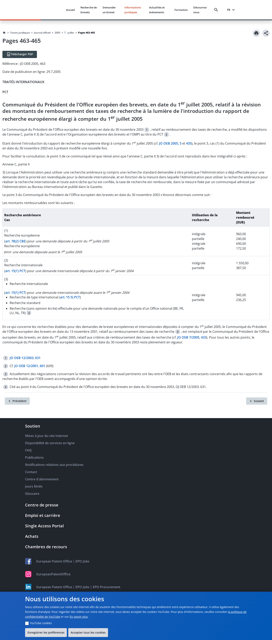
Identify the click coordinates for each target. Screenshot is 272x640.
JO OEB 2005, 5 (170, 143)
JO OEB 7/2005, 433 (191, 337)
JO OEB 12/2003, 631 (25, 358)
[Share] (266, 33)
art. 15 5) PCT (70, 297)
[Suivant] (256, 401)
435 (189, 143)
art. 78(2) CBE (15, 241)
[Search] (217, 10)
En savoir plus (79, 617)
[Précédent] (17, 401)
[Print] (256, 33)
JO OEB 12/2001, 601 (29, 366)
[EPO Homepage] (47, 9)
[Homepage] (4, 33)
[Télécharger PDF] (19, 54)
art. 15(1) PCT (15, 271)
